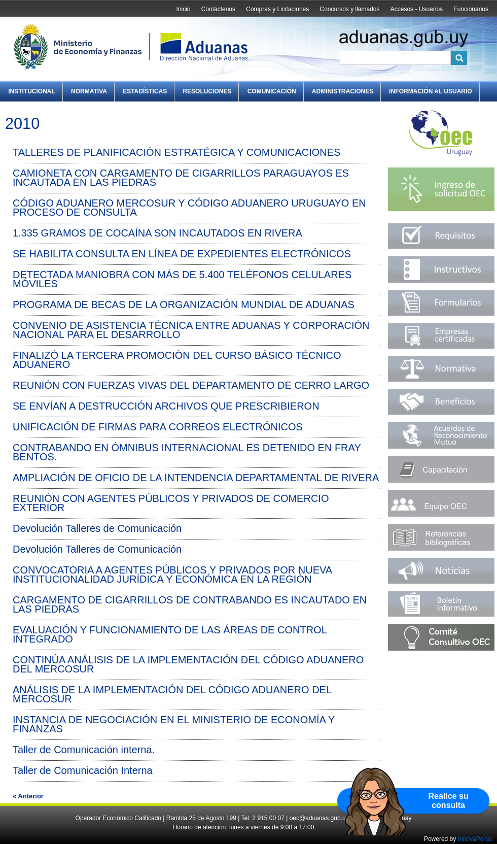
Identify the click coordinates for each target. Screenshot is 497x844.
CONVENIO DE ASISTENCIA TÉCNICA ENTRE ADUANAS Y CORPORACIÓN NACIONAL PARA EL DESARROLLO (191, 330)
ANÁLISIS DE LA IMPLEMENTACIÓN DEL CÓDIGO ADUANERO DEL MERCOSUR (172, 694)
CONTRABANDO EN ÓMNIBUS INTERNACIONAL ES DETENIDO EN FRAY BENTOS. (187, 452)
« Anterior (28, 796)
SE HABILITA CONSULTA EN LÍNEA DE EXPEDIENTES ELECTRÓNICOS (182, 253)
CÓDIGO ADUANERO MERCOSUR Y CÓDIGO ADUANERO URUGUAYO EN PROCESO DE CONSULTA (189, 207)
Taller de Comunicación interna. (84, 749)
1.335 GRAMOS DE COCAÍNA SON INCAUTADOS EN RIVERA (157, 233)
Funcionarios (470, 9)
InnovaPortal (475, 838)
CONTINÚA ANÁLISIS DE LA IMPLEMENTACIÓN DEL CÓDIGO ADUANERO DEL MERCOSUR (188, 664)
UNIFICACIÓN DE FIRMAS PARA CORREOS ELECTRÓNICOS (158, 426)
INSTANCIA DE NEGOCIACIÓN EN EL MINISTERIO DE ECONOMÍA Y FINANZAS (174, 724)
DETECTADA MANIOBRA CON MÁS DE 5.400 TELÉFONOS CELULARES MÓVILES (182, 279)
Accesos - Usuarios (416, 9)
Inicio (183, 9)
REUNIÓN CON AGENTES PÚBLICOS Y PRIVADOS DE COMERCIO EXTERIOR (171, 503)
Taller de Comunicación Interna (83, 770)
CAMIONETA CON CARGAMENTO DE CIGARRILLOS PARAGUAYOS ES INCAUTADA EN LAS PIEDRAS (181, 177)
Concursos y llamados (349, 9)
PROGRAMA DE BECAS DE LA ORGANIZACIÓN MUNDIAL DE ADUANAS (183, 304)
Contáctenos (218, 9)
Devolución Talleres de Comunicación (97, 528)
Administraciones (342, 91)
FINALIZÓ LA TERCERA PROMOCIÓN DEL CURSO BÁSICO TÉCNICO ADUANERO (177, 360)
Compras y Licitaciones (277, 9)
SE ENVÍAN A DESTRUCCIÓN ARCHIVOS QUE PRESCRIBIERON (166, 406)
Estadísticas (145, 91)
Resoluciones (207, 91)
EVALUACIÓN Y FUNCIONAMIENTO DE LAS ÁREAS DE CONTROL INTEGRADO (170, 634)
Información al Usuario (430, 91)
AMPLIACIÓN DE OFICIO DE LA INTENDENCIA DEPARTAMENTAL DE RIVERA (196, 477)
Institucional (31, 91)
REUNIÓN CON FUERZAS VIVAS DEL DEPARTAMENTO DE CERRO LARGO (191, 385)
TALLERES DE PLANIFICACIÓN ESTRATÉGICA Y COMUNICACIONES (176, 152)
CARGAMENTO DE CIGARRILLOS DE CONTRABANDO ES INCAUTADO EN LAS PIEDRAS (190, 604)
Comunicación (271, 91)
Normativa (89, 91)
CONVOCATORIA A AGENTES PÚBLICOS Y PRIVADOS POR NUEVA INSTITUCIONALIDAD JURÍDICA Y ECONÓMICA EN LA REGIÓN (172, 574)
